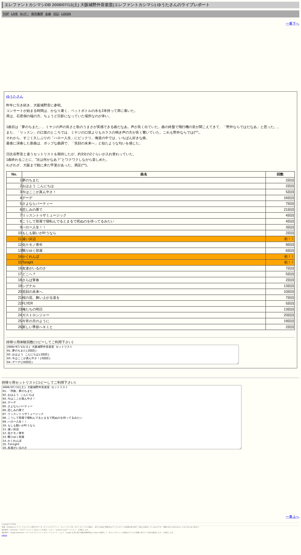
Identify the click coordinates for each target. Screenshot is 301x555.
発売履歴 (37, 14)
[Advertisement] (129, 59)
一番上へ (292, 533)
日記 (56, 14)
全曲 (48, 14)
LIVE (14, 14)
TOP (6, 14)
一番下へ (292, 23)
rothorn (4, 552)
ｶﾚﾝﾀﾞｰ (24, 14)
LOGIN (66, 14)
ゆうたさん (14, 96)
